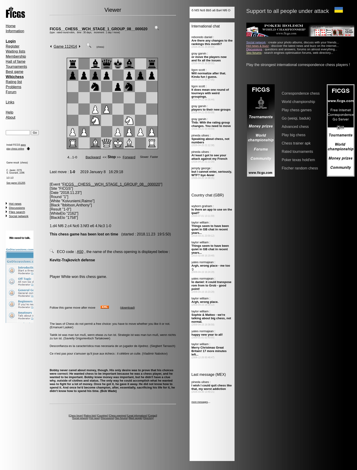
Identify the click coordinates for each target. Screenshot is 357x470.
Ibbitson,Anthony (75, 205)
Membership (16, 56)
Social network (19, 216)
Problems (13, 87)
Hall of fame (15, 61)
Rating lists (89, 415)
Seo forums (121, 418)
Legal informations (137, 415)
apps (23, 145)
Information (15, 31)
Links (10, 102)
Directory (148, 418)
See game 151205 (15, 183)
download (127, 307)
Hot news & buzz (257, 46)
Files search (17, 212)
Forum (11, 92)
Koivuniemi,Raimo (77, 201)
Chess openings (117, 415)
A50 (80, 252)
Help (9, 112)
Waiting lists (15, 51)
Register (13, 46)
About (10, 117)
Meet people (135, 418)
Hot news (15, 203)
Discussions (17, 208)
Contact (152, 415)
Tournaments (16, 67)
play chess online (15, 149)
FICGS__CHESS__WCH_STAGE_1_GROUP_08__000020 (98, 29)
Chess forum (75, 415)
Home (11, 26)
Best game (14, 72)
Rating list (14, 82)
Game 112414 (65, 46)
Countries (102, 415)
